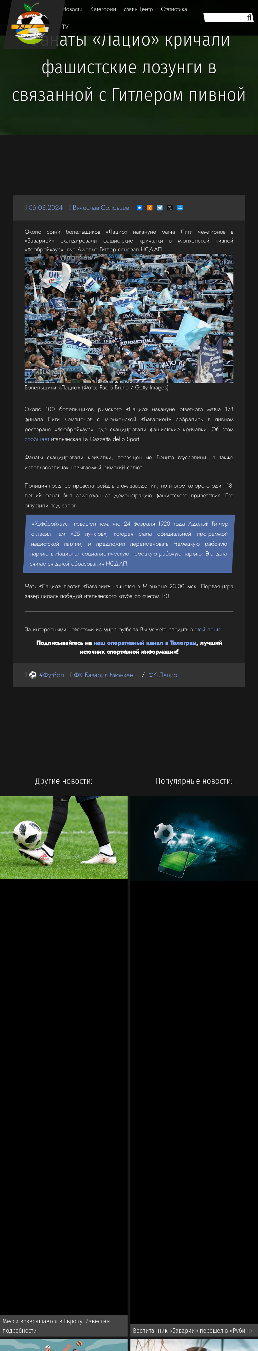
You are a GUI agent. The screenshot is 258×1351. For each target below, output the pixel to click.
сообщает (37, 439)
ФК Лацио (162, 675)
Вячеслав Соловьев (101, 207)
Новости (72, 9)
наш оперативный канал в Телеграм (145, 643)
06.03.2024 (46, 207)
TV (65, 26)
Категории (103, 9)
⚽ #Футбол (46, 675)
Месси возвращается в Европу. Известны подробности (57, 1325)
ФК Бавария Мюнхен (103, 675)
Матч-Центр (138, 9)
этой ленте (208, 629)
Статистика (174, 9)
